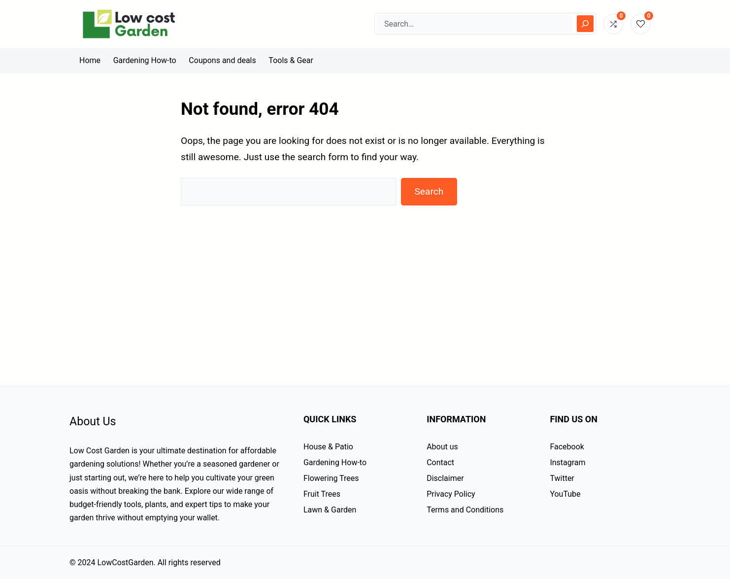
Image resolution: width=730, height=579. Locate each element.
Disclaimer (445, 478)
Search (428, 191)
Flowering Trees (331, 478)
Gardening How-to (334, 462)
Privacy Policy (451, 494)
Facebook (567, 446)
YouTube (565, 494)
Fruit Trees (321, 494)
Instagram (567, 462)
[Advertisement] (365, 287)
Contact (440, 462)
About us (442, 446)
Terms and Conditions (465, 509)
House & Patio (328, 446)
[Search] (585, 23)
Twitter (562, 478)
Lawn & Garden (329, 509)
